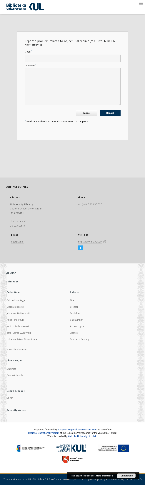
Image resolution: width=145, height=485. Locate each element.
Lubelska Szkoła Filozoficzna (22, 339)
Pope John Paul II (16, 319)
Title (72, 300)
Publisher (75, 313)
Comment (30, 65)
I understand (126, 475)
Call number (76, 319)
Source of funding (79, 339)
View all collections (17, 349)
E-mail (28, 51)
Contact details (15, 375)
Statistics (11, 368)
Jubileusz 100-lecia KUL (19, 313)
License (74, 332)
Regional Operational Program (43, 433)
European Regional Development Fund (77, 429)
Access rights (77, 326)
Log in (10, 397)
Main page (12, 281)
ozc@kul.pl (17, 241)
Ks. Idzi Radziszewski (18, 326)
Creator (74, 306)
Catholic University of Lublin (82, 436)
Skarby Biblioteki (16, 306)
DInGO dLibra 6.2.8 (39, 479)
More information (104, 476)
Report (110, 113)
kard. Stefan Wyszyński (19, 332)
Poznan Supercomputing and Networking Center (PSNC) (108, 479)
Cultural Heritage (16, 300)
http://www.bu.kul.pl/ (90, 241)
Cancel (86, 113)
